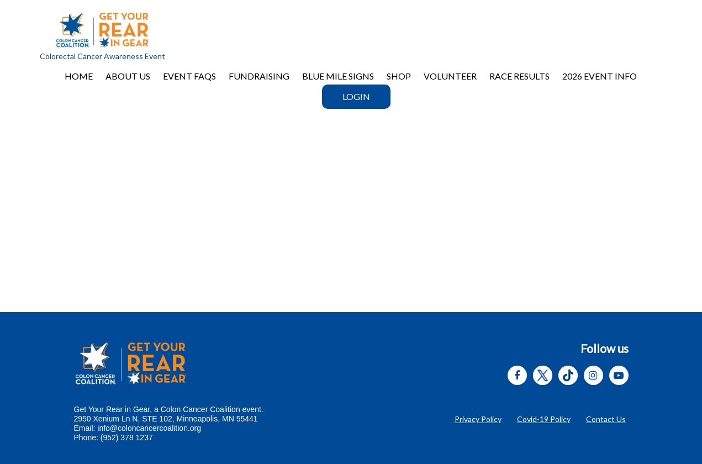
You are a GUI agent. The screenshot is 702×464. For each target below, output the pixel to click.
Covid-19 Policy (544, 419)
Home (79, 76)
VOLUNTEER (450, 76)
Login (356, 96)
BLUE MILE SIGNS (338, 76)
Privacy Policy (478, 419)
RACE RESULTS (519, 76)
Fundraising (259, 76)
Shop (399, 76)
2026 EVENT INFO (599, 76)
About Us (127, 76)
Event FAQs (189, 76)
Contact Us (606, 419)
